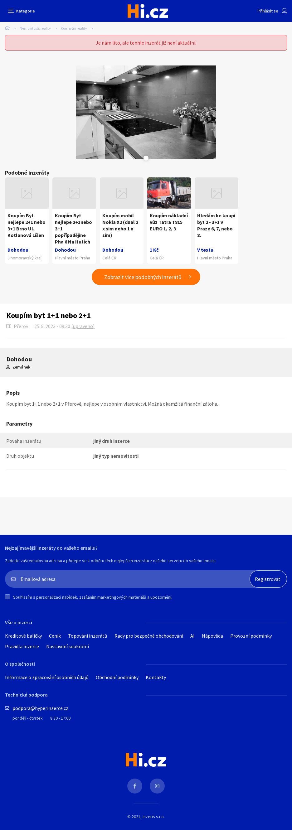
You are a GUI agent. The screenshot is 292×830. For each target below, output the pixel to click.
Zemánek (21, 367)
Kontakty (156, 677)
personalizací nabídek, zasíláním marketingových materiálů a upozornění (103, 597)
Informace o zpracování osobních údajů (47, 677)
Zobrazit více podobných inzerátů (143, 277)
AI (192, 636)
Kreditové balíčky (23, 636)
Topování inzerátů (87, 636)
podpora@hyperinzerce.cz (40, 708)
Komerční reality (74, 28)
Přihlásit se (268, 11)
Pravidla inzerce (22, 646)
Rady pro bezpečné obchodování (148, 636)
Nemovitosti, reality (35, 28)
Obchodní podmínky (117, 677)
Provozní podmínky (251, 636)
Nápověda (212, 636)
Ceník (55, 636)
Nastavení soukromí (67, 646)
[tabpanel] (146, 112)
